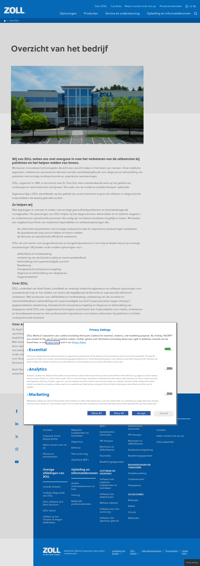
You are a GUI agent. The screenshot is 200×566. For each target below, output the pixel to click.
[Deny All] (119, 413)
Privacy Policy (79, 342)
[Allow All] (96, 413)
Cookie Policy (52, 342)
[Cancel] (163, 413)
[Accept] (141, 413)
